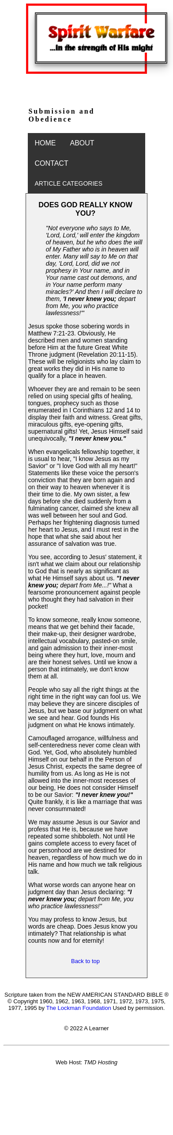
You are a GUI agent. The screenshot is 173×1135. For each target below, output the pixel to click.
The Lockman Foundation (78, 1008)
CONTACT (51, 163)
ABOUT (82, 143)
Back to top (85, 961)
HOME (45, 143)
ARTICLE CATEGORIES (69, 183)
